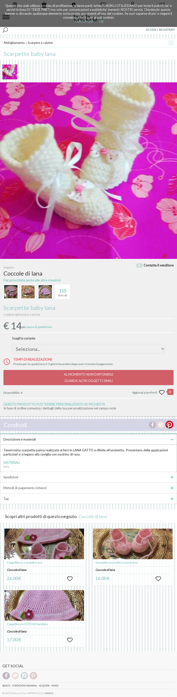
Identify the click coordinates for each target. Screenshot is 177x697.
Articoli (62, 290)
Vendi (55, 685)
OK (101, 21)
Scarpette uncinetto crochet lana (116, 562)
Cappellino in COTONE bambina (27, 624)
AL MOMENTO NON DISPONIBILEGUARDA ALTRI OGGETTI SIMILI (88, 377)
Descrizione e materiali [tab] (88, 439)
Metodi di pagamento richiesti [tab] (88, 488)
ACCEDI (151, 29)
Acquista (44, 685)
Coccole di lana (92, 516)
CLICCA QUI (84, 21)
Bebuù (6, 685)
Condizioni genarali (24, 685)
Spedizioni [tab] (88, 477)
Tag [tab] (88, 499)
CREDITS (49, 693)
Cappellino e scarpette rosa (24, 562)
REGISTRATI (167, 29)
